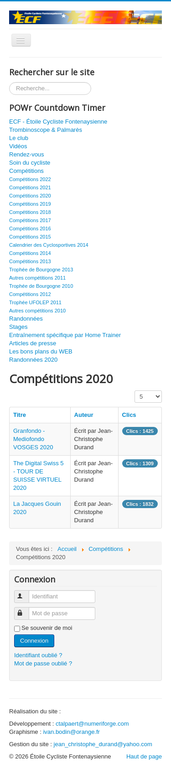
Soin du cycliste (29, 162)
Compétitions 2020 (30, 195)
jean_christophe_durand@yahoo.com (103, 744)
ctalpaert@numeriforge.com (92, 723)
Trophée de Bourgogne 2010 (41, 286)
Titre (19, 414)
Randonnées (26, 318)
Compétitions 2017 (30, 220)
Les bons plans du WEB (41, 351)
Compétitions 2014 (30, 253)
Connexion (34, 640)
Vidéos (18, 146)
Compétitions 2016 (30, 228)
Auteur (83, 414)
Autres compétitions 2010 (37, 310)
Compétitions (26, 170)
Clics (129, 414)
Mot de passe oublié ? (43, 663)
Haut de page (144, 756)
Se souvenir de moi (46, 627)
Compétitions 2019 (30, 204)
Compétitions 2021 (30, 187)
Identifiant (26, 592)
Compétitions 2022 (30, 179)
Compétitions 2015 (30, 236)
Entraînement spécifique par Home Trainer (65, 335)
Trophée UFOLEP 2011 (35, 302)
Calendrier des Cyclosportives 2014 (48, 245)
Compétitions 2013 (30, 261)
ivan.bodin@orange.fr (71, 731)
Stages (18, 326)
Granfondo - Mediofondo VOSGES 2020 (33, 439)
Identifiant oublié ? (38, 655)
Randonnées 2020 (33, 359)
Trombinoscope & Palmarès (45, 129)
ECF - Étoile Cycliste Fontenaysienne (58, 121)
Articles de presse (32, 343)
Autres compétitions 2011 (37, 278)
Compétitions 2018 (30, 212)
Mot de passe (26, 609)
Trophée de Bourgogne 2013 (41, 269)
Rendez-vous (26, 154)
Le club (18, 138)
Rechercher (9, 82)
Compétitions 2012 (30, 294)
